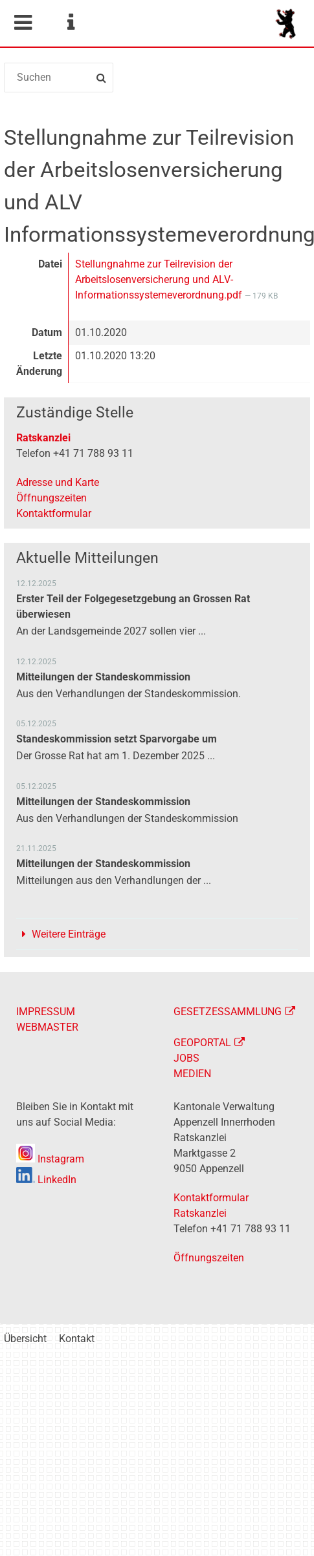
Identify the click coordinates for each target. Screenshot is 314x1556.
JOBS (186, 1058)
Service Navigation (70, 22)
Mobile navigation (22, 22)
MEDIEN (192, 1073)
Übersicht (25, 1338)
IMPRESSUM (45, 1011)
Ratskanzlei (43, 438)
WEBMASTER (47, 1027)
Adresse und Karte (57, 482)
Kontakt (77, 1338)
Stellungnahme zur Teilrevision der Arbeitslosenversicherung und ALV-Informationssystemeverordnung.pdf (160, 279)
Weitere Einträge (69, 934)
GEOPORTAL (202, 1042)
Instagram (50, 1159)
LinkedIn (46, 1179)
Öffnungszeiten (51, 498)
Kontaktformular (53, 513)
